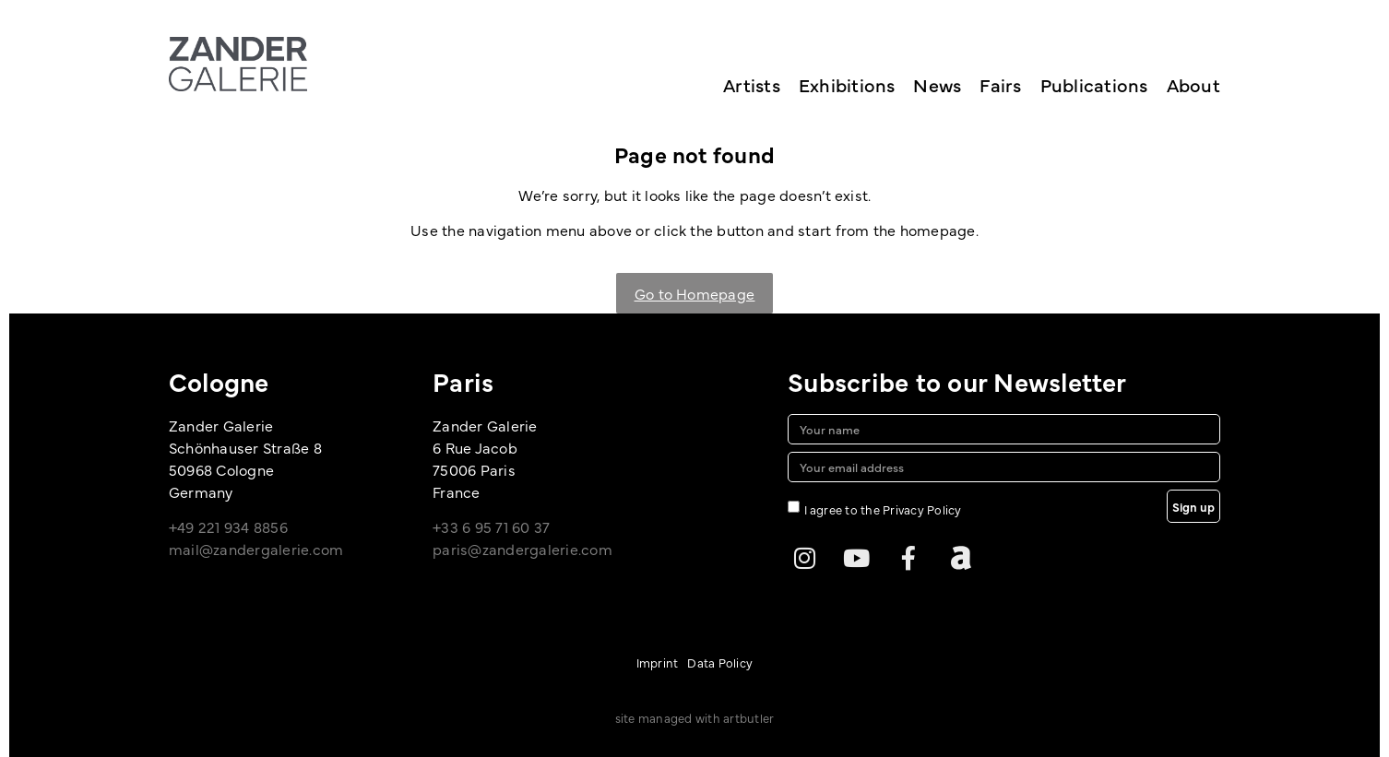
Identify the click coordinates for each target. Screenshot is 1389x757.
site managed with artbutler (694, 717)
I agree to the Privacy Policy (883, 509)
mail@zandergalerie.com (256, 548)
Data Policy (720, 662)
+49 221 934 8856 (228, 526)
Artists (751, 84)
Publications (1094, 84)
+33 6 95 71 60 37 (491, 526)
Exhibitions (847, 84)
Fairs (1000, 84)
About (1193, 84)
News (937, 84)
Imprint (657, 662)
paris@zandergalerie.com (522, 548)
